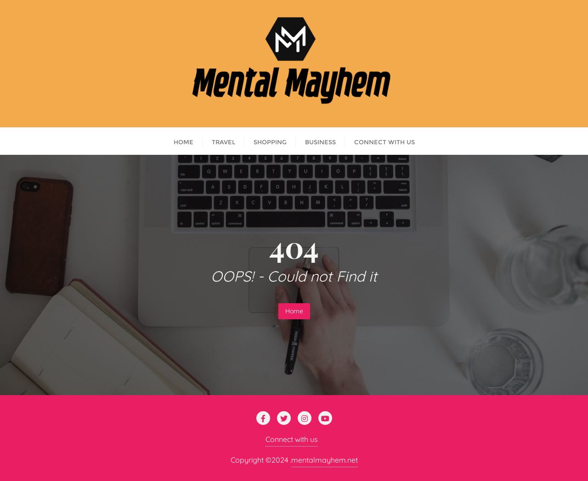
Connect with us (292, 439)
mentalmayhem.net (324, 459)
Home (294, 311)
